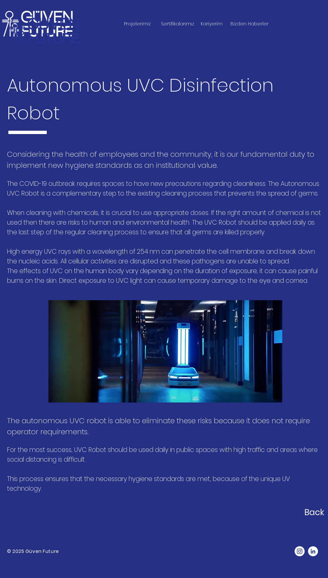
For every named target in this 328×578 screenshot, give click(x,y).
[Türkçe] (286, 29)
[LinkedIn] (313, 551)
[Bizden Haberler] (249, 24)
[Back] (283, 512)
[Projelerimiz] (137, 24)
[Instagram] (300, 551)
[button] (313, 29)
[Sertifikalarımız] (177, 24)
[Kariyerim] (211, 24)
